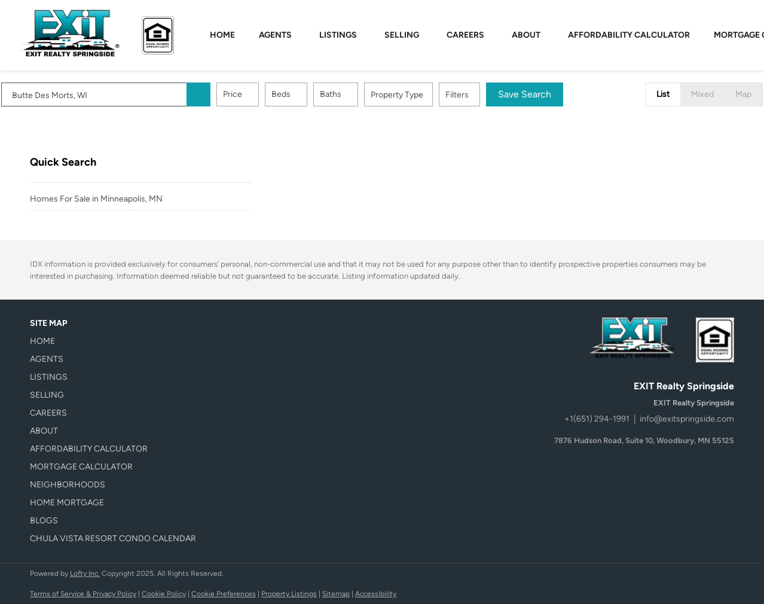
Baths (359, 94)
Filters (485, 95)
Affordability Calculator (629, 35)
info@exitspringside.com (687, 419)
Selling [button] (401, 35)
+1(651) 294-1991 (596, 419)
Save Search (553, 94)
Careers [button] (465, 35)
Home (222, 35)
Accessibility (375, 594)
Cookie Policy (164, 594)
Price (261, 94)
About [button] (526, 35)
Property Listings (289, 594)
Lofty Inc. (85, 573)
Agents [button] (275, 35)
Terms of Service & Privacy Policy (83, 594)
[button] (227, 94)
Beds (309, 94)
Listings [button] (338, 35)
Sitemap (336, 594)
